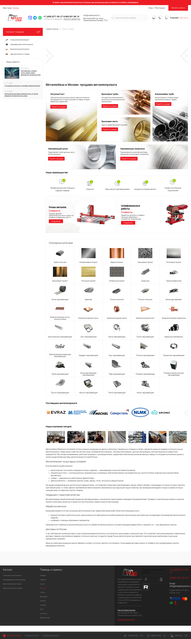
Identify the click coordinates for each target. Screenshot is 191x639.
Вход (151, 8)
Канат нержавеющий (145, 393)
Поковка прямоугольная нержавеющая (174, 374)
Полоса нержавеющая (145, 355)
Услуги (42, 592)
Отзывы (43, 605)
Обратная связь (12, 636)
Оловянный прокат (117, 281)
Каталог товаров (23, 32)
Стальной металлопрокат (12, 575)
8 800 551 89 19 (71, 16)
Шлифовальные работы (131, 207)
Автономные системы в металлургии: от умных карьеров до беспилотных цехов (21, 95)
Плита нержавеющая (117, 393)
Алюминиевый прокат (88, 262)
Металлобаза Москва (126, 610)
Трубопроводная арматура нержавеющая (60, 355)
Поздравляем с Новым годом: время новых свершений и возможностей (31, 73)
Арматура (145, 281)
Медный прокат (116, 262)
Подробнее (55, 221)
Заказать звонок (178, 8)
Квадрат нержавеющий (88, 355)
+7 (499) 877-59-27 (53, 16)
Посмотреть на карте (126, 619)
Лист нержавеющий (88, 337)
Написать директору (72, 19)
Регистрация (160, 8)
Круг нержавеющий (117, 355)
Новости (43, 580)
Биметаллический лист (145, 318)
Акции (42, 584)
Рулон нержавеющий (145, 337)
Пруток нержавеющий (60, 393)
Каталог (43, 588)
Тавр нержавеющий (117, 374)
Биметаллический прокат (12, 584)
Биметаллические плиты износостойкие (60, 318)
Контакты (43, 613)
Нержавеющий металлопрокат (14, 580)
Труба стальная (60, 262)
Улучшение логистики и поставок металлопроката (22, 86)
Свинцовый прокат (145, 262)
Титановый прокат (173, 262)
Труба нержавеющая (60, 374)
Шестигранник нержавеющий (60, 337)
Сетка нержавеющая (60, 299)
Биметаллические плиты (88, 318)
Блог (41, 609)
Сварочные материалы (173, 337)
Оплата (42, 601)
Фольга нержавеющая (88, 393)
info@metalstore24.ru (180, 586)
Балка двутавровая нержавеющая (88, 374)
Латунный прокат (88, 281)
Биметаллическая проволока (174, 318)
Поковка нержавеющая (145, 374)
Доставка (43, 597)
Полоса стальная (145, 299)
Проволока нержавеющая (173, 355)
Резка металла (58, 207)
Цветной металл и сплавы (12, 588)
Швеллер (88, 299)
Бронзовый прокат (60, 281)
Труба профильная (173, 281)
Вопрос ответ (45, 618)
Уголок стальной (117, 299)
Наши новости (12, 62)
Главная (43, 575)
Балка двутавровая (174, 299)
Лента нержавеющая (116, 337)
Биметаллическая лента (117, 318)
